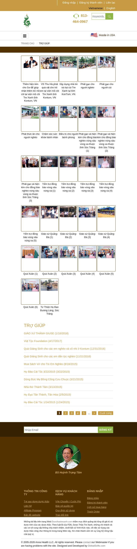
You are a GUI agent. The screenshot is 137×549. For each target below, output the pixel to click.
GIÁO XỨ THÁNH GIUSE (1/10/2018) (46, 333)
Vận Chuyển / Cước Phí (68, 501)
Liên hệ (28, 506)
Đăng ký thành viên (90, 2)
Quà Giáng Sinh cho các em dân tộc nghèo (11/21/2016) (57, 356)
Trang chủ (27, 43)
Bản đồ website (32, 515)
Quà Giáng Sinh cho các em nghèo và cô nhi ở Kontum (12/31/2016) (64, 348)
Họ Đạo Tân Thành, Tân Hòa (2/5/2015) (47, 394)
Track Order (93, 511)
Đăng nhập (69, 2)
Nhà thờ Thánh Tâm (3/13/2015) (43, 386)
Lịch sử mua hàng (96, 507)
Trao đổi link (61, 515)
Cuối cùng (106, 413)
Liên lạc (110, 2)
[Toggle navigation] (24, 36)
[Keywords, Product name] (99, 16)
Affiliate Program (32, 510)
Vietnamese (96, 8)
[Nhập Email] (61, 430)
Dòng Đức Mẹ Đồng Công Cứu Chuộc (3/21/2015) (53, 379)
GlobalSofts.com (96, 545)
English (110, 8)
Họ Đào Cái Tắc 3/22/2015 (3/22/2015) (47, 371)
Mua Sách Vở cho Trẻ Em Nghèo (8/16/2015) (50, 364)
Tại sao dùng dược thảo (36, 501)
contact (87, 542)
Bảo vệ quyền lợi (64, 506)
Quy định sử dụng (65, 510)
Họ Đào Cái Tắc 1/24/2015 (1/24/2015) (47, 402)
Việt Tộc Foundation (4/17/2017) (43, 341)
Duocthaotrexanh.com (62, 521)
